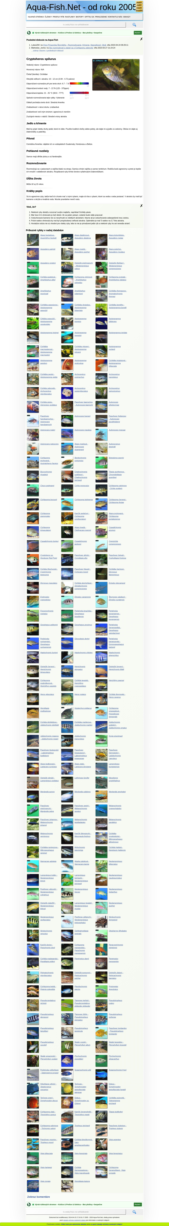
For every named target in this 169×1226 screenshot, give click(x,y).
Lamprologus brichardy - (74, 882)
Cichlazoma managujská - (73, 952)
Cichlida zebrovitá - (41, 394)
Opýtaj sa (89, 17)
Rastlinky (70, 17)
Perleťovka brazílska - (77, 617)
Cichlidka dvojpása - (76, 310)
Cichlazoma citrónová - (77, 282)
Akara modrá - (75, 254)
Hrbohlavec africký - (42, 1092)
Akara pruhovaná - (109, 519)
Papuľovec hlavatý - (76, 575)
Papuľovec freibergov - (111, 421)
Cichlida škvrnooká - (110, 701)
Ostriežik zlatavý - (109, 980)
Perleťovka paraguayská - (109, 645)
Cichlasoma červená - (111, 505)
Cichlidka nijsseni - (75, 352)
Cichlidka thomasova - (110, 296)
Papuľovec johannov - (43, 826)
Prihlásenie (101, 17)
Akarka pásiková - (75, 868)
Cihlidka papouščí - (41, 324)
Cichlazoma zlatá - (41, 1119)
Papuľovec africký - (76, 561)
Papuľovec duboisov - (111, 1133)
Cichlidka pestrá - (42, 380)
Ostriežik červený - (41, 673)
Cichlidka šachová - (110, 575)
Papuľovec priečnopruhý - (40, 812)
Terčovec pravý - (42, 1106)
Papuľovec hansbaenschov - (41, 421)
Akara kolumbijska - (110, 240)
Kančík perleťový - (75, 519)
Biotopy (80, 17)
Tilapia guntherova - (110, 477)
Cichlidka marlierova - (77, 729)
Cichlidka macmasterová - (40, 352)
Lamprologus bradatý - (76, 910)
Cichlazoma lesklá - (42, 994)
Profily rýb (58, 17)
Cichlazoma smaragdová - (107, 715)
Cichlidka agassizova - (42, 310)
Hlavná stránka (36, 17)
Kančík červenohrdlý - (77, 1119)
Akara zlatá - (76, 770)
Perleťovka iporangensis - (108, 617)
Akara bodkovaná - (42, 770)
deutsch (139, 2)
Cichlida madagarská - (42, 966)
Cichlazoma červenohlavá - (110, 1175)
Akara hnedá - (76, 533)
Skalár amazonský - (42, 1064)
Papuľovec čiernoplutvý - (108, 756)
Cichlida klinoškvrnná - (76, 1147)
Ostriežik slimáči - (41, 784)
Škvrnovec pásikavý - (111, 603)
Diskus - (110, 1092)
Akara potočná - (110, 254)
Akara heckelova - (42, 240)
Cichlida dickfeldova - (42, 729)
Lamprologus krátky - (42, 882)
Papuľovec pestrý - (75, 812)
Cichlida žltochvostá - (42, 575)
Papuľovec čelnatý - (111, 561)
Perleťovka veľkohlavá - (42, 1078)
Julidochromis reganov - (42, 742)
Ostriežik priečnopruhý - (74, 268)
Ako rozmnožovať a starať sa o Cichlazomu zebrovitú (71, 48)
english (139, 5)
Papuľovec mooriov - (42, 1147)
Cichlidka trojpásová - (111, 366)
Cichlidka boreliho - (111, 310)
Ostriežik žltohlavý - (110, 268)
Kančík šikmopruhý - (76, 840)
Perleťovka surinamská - (39, 645)
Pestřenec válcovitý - (42, 896)
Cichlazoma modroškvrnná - (42, 687)
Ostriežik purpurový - (76, 980)
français (139, 8)
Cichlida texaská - (75, 687)
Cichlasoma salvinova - (111, 491)
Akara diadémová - (76, 240)
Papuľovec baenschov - (76, 407)
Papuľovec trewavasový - (74, 756)
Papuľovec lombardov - (111, 1036)
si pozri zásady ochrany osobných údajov (106, 1224)
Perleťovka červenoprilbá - (108, 631)
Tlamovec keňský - (76, 1008)
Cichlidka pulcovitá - (110, 1106)
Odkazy (126, 17)
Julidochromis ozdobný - (111, 729)
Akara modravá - (74, 449)
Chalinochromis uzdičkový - (74, 477)
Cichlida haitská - (110, 854)
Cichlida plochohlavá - (76, 589)
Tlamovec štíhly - (75, 1022)
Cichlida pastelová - (42, 282)
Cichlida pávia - (42, 407)
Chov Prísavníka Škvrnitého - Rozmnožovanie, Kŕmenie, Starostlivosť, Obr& (74, 45)
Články (48, 17)
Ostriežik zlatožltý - (41, 910)
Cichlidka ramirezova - (42, 854)
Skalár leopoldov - (111, 1050)
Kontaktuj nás (115, 17)
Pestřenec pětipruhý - (76, 924)
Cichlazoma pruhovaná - (42, 463)
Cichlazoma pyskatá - (111, 282)
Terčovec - (73, 1092)
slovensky (139, 11)
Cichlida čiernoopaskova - (75, 1175)
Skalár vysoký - (76, 1050)
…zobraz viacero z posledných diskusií (47, 51)
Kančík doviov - (41, 952)
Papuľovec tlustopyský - (40, 756)
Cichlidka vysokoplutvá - (109, 840)
